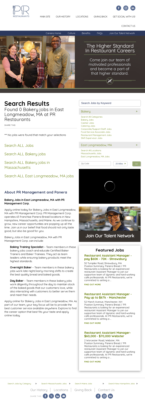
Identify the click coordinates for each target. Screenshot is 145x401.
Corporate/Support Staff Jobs (96, 129)
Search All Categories (92, 116)
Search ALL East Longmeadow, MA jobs (39, 175)
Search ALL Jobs (19, 145)
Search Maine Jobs (83, 383)
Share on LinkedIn (57, 396)
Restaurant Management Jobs (96, 135)
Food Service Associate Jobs (95, 132)
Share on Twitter (51, 396)
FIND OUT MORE (92, 284)
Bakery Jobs (87, 119)
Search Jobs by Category (19, 383)
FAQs (100, 33)
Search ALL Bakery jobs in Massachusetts (27, 165)
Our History (63, 16)
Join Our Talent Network (122, 33)
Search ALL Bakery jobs (25, 153)
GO (136, 164)
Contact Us (128, 26)
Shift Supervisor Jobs (91, 138)
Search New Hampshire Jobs (121, 383)
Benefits (86, 33)
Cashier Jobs (87, 123)
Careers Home (53, 33)
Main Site (45, 16)
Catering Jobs (88, 126)
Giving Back (100, 16)
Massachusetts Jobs (91, 153)
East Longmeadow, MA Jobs (95, 156)
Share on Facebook (45, 396)
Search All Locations (91, 150)
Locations (82, 16)
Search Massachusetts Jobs (54, 383)
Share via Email (63, 396)
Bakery (86, 111)
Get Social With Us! (124, 16)
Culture (71, 33)
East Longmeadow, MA (96, 145)
